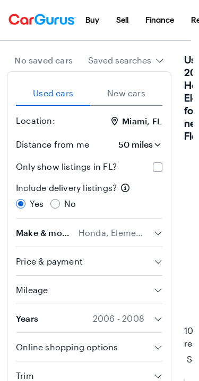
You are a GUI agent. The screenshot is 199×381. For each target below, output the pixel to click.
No (70, 203)
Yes (37, 203)
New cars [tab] (126, 93)
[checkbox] (157, 167)
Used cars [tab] (53, 93)
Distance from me (52, 144)
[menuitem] (92, 20)
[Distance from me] (132, 144)
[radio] (20, 203)
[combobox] (126, 60)
